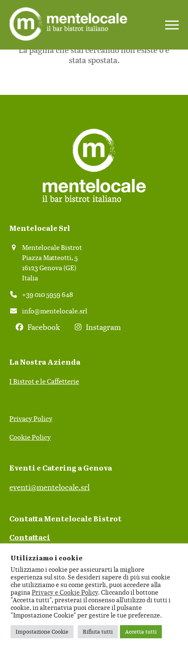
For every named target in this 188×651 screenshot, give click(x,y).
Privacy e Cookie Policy (65, 592)
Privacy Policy (30, 418)
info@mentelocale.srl (54, 311)
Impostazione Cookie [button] (42, 631)
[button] (172, 24)
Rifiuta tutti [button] (98, 631)
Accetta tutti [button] (141, 631)
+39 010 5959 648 (47, 294)
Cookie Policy (30, 437)
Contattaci (29, 538)
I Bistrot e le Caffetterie (44, 381)
